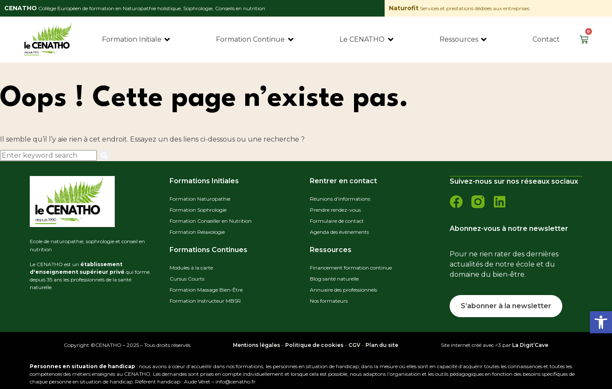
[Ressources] (463, 39)
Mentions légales (256, 344)
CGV (354, 344)
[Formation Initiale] (136, 39)
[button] (601, 322)
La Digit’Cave (530, 344)
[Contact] (546, 39)
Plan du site (382, 344)
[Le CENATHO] (367, 39)
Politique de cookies (314, 344)
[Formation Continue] (255, 39)
